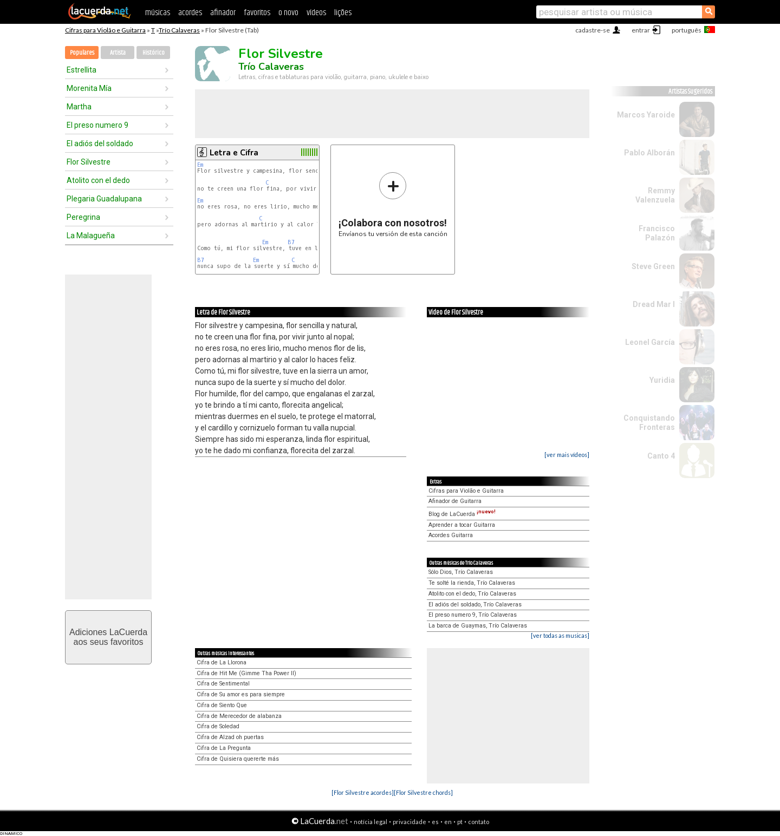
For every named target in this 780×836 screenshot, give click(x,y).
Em (200, 164)
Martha (79, 106)
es (435, 821)
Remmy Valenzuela (655, 195)
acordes (190, 12)
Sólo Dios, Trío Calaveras (460, 572)
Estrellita (81, 70)
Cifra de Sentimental (223, 683)
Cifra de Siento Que (222, 705)
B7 (291, 242)
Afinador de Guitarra (455, 501)
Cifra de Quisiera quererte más (238, 758)
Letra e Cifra (234, 152)
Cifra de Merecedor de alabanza (239, 716)
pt (460, 821)
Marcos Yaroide (646, 114)
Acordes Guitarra (450, 535)
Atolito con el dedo (98, 180)
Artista (118, 53)
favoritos (257, 12)
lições (343, 12)
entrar (641, 30)
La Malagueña (91, 235)
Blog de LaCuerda (462, 514)
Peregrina (83, 217)
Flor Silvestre (88, 162)
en (448, 821)
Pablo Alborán (649, 152)
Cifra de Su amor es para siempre (241, 694)
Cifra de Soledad (218, 726)
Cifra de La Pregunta (224, 748)
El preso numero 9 (97, 125)
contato (478, 821)
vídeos (316, 12)
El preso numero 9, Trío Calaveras (472, 614)
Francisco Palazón (657, 233)
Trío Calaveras (179, 30)
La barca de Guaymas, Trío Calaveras (477, 625)
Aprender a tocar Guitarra (461, 524)
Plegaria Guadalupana (104, 198)
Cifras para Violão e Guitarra (105, 30)
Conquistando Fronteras (649, 423)
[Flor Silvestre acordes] (363, 792)
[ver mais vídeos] (566, 454)
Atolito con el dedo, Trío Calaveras (472, 593)
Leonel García (650, 342)
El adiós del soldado (100, 143)
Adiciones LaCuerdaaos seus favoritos (108, 637)
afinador (223, 12)
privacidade (409, 821)
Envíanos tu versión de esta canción (393, 204)
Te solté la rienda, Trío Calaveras (471, 582)
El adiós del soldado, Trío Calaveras (475, 604)
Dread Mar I (654, 304)
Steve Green (653, 266)
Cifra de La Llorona (221, 662)
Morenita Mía (89, 88)
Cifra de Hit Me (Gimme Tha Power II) (246, 673)
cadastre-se (592, 30)
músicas (157, 12)
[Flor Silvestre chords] (423, 792)
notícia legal (370, 821)
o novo (288, 12)
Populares (82, 53)
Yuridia (662, 380)
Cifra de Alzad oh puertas (230, 737)
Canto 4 (661, 456)
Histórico (153, 53)
